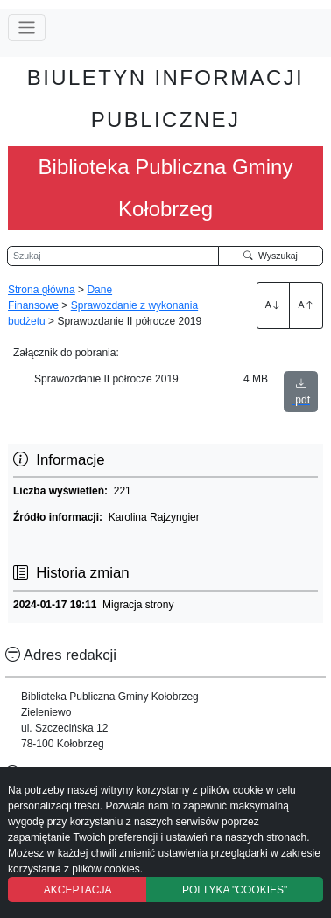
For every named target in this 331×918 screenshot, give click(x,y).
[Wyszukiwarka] (113, 256)
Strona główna (41, 290)
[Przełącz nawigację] (27, 27)
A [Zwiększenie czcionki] (273, 304)
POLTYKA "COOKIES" (234, 890)
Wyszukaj (270, 255)
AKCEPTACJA (78, 890)
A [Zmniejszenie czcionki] (306, 304)
